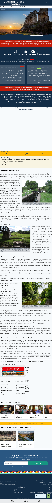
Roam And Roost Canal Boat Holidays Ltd (41, 481)
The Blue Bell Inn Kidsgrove (32, 356)
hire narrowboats (20, 404)
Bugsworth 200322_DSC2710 (23, 432)
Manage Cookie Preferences (26, 109)
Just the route (43, 154)
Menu (46, 2)
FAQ (15, 489)
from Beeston (35, 44)
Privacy (16, 484)
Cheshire (17, 67)
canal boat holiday (45, 97)
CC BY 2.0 (6, 432)
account (40, 501)
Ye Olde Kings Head (24, 358)
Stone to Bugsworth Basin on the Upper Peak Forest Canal (26, 444)
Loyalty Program (18, 492)
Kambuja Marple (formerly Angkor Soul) (41, 355)
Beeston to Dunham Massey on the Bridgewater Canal (6, 444)
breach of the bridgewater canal (23, 41)
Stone (42, 44)
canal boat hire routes (23, 429)
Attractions (9, 154)
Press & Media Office (19, 494)
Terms (15, 482)
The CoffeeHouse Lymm (6, 356)
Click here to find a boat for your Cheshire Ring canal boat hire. (26, 423)
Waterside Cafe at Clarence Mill (11, 358)
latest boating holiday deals (26, 457)
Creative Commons (42, 204)
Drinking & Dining (26, 154)
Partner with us (18, 491)
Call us (12, 501)
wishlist (26, 501)
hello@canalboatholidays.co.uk (8, 484)
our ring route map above (37, 278)
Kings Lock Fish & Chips (19, 356)
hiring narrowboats (22, 332)
